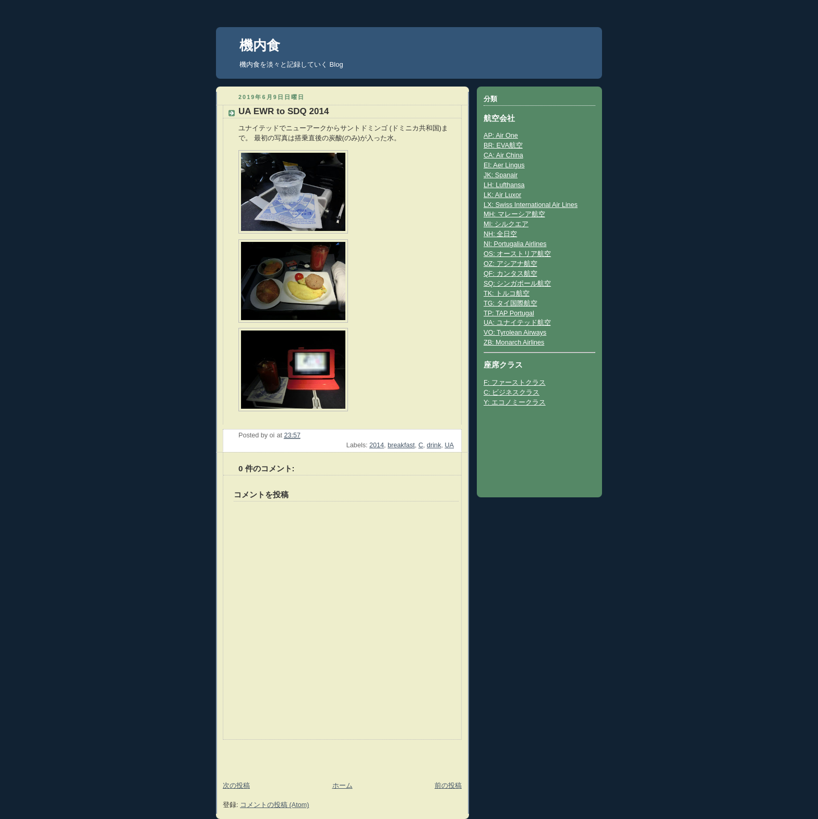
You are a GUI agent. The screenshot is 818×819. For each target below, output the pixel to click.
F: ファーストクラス (515, 382)
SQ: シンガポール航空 (517, 283)
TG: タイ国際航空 (510, 303)
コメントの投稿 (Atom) (274, 805)
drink (434, 445)
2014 (376, 445)
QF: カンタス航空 (510, 273)
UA (449, 445)
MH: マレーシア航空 (514, 214)
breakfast (401, 445)
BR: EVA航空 (503, 145)
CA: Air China (503, 155)
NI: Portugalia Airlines (515, 244)
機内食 (259, 45)
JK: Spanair (501, 175)
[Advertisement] (277, 755)
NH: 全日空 (500, 234)
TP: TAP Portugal (509, 313)
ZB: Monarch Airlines (514, 342)
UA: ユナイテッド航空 (517, 322)
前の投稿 (448, 785)
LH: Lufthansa (504, 185)
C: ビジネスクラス (511, 392)
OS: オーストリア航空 (517, 254)
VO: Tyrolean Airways (515, 332)
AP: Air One (501, 135)
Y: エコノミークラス (515, 402)
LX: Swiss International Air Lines (531, 205)
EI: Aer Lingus (504, 165)
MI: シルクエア (506, 224)
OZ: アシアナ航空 (510, 263)
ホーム (342, 785)
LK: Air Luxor (502, 195)
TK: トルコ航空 (507, 293)
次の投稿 (236, 785)
